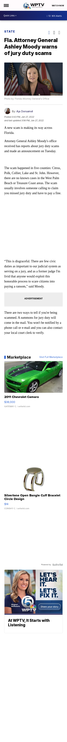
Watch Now (58, 5)
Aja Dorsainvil (24, 111)
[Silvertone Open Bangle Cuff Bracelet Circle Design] (33, 486)
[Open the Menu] (6, 5)
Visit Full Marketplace (51, 357)
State (9, 31)
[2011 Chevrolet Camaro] (33, 386)
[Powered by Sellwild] (57, 564)
